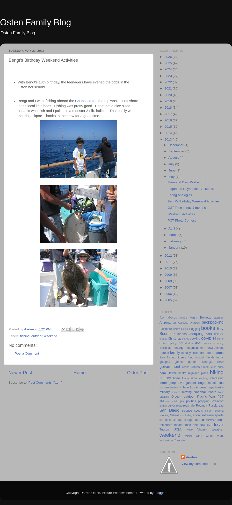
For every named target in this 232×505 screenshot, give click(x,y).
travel (219, 424)
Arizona (165, 322)
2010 (169, 268)
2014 (169, 133)
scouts (198, 410)
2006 (169, 294)
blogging (194, 329)
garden (192, 362)
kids (221, 383)
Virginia (202, 429)
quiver (171, 405)
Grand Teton (208, 366)
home (176, 378)
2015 (169, 126)
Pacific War (206, 396)
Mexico (219, 387)
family (175, 352)
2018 (169, 107)
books (208, 328)
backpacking (213, 322)
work (220, 436)
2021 (169, 88)
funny (220, 357)
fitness (181, 357)
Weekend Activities (181, 214)
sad (221, 405)
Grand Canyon (191, 366)
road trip (189, 405)
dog (198, 343)
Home (79, 372)
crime (220, 338)
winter (210, 436)
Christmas (174, 338)
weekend (50, 336)
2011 (169, 262)
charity (163, 338)
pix (182, 401)
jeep (173, 383)
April (172, 228)
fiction (195, 353)
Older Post (138, 372)
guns (221, 366)
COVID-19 (208, 338)
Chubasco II (84, 101)
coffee (185, 338)
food (191, 357)
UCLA (177, 429)
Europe (164, 353)
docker (189, 343)
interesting (217, 378)
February (175, 241)
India (193, 378)
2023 (169, 76)
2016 (169, 120)
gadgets (165, 362)
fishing (24, 336)
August (174, 157)
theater (178, 425)
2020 (169, 95)
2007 (169, 287)
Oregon (176, 396)
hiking (217, 372)
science (187, 410)
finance (205, 353)
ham (163, 373)
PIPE (175, 401)
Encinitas (165, 347)
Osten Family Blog (35, 22)
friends (210, 357)
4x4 (162, 317)
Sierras (174, 415)
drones (207, 343)
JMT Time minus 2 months (187, 207)
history (165, 378)
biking (184, 328)
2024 (169, 69)
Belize (176, 328)
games (179, 362)
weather (218, 429)
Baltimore (166, 329)
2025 (169, 63)
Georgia (207, 362)
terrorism (166, 425)
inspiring (203, 378)
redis (179, 405)
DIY (181, 343)
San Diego (169, 410)
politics (191, 401)
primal (163, 405)
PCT (221, 396)
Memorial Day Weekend (185, 182)
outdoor (36, 336)
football (200, 357)
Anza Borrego (200, 317)
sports (219, 415)
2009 (169, 274)
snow (197, 415)
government (170, 366)
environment (215, 347)
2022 (169, 82)
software (207, 415)
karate (212, 383)
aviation (194, 322)
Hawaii (172, 373)
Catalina (219, 334)
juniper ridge (195, 383)
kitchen (164, 387)
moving (187, 392)
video (190, 429)
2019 (169, 101)
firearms (218, 353)
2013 (169, 139)
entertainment (195, 347)
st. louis (165, 420)
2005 (169, 300)
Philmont (165, 401)
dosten (191, 457)
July (171, 164)
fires (162, 357)
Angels (183, 317)
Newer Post (20, 372)
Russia (213, 405)
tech (220, 420)
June (172, 170)
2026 (169, 57)
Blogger (160, 493)
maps (211, 387)
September (176, 151)
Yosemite (179, 440)
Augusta (183, 322)
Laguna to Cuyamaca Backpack (191, 189)
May (171, 176)
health (182, 373)
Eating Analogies (180, 195)
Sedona (219, 410)
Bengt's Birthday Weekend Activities (194, 201)
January (174, 247)
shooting (164, 415)
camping (196, 333)
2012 (169, 255)
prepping (204, 401)
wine (199, 436)
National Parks (205, 392)
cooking (195, 338)
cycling (173, 343)
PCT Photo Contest (182, 220)
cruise (163, 343)
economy (218, 343)
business (180, 334)
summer (211, 419)
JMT (181, 383)
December (176, 145)
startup (177, 420)
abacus (172, 317)
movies (176, 392)
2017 (169, 114)
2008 (169, 281)
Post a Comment (27, 353)
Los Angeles (198, 387)
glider (220, 361)
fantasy (186, 353)
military (165, 392)
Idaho (185, 378)
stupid (199, 420)
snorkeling (186, 415)
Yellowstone (166, 440)
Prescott (217, 401)
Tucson (164, 429)
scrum (208, 410)
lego (186, 387)
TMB (209, 424)
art (174, 322)
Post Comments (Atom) (45, 382)
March (173, 235)
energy (178, 347)
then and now (195, 425)
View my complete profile (199, 464)
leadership (176, 387)
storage (188, 420)
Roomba (201, 405)
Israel (163, 383)
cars (209, 334)
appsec (219, 317)
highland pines (198, 373)
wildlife (188, 435)
